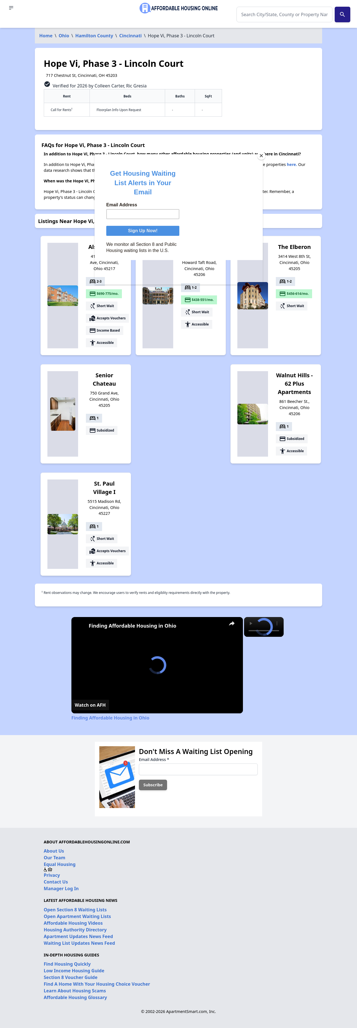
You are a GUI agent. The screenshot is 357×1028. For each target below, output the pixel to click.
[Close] (261, 155)
